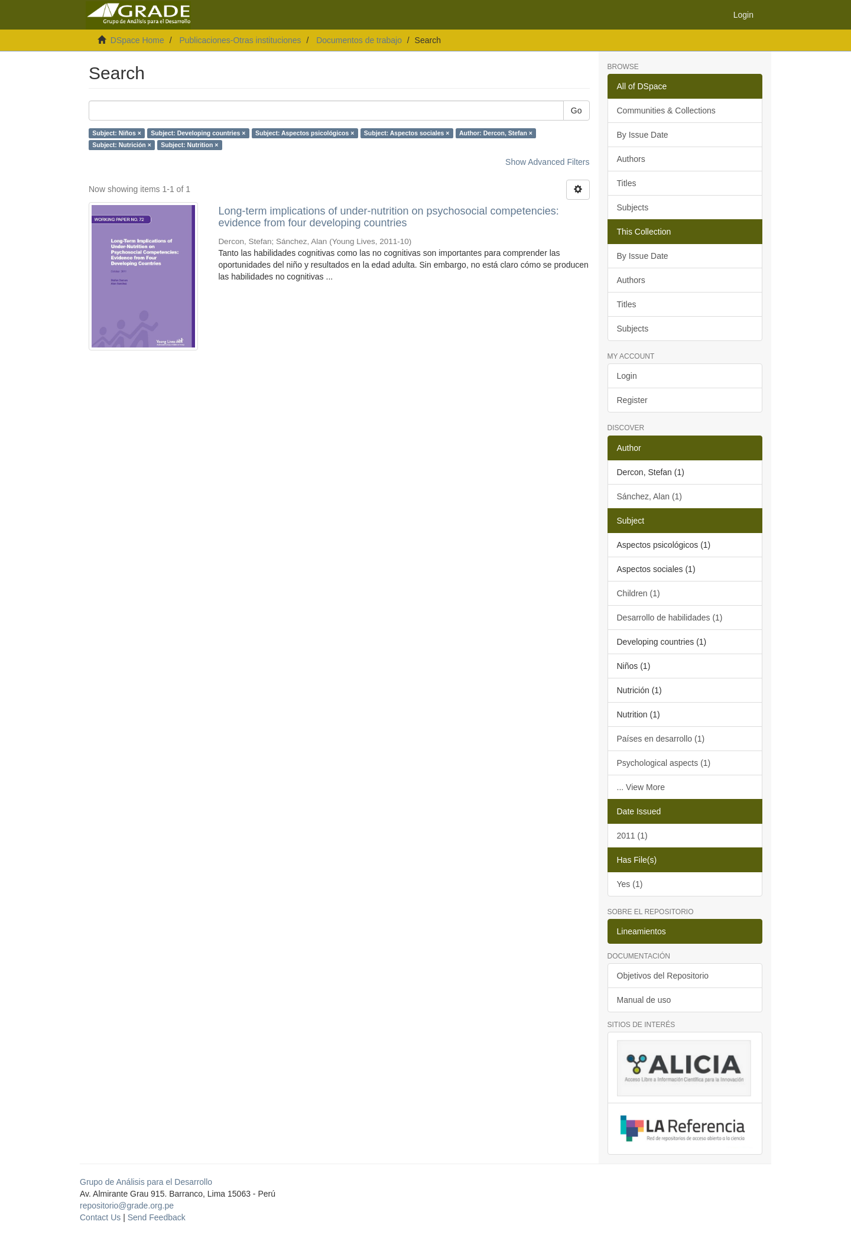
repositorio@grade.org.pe (127, 1205)
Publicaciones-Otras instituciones (240, 40)
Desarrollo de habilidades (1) (670, 617)
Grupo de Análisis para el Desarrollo (146, 1182)
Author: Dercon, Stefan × (495, 133)
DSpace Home (137, 40)
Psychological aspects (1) (664, 763)
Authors (631, 159)
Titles (626, 183)
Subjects (633, 207)
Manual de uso (644, 1000)
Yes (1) (630, 884)
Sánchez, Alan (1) (650, 496)
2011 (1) (632, 835)
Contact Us (100, 1217)
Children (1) (638, 593)
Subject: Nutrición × (121, 144)
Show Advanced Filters (547, 162)
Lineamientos (641, 931)
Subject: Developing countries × (198, 133)
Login (627, 376)
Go (576, 110)
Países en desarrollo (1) (661, 738)
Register (632, 400)
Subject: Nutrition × (189, 144)
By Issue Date (642, 134)
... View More (641, 787)
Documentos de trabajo (359, 40)
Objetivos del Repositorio (663, 975)
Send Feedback (157, 1217)
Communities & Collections (666, 110)
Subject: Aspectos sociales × (407, 133)
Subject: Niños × (116, 133)
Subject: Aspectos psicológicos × (304, 133)
